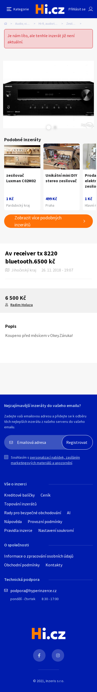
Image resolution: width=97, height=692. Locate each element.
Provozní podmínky (45, 521)
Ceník (45, 495)
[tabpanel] (48, 94)
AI (69, 512)
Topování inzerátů (20, 503)
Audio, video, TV (25, 23)
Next (55, 127)
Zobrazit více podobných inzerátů (38, 221)
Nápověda (13, 521)
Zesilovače (73, 23)
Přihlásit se (77, 9)
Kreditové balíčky (19, 495)
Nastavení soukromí (56, 530)
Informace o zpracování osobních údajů (38, 556)
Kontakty (54, 564)
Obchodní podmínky (22, 564)
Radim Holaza (21, 304)
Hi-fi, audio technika (52, 23)
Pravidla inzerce (18, 530)
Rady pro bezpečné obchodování (32, 512)
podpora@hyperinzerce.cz (33, 590)
